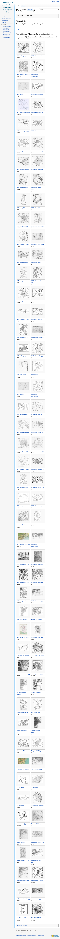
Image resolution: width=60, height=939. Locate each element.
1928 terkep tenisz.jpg (37, 582)
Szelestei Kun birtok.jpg (37, 805)
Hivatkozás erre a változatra (7, 35)
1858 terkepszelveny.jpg (37, 337)
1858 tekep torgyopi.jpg (23, 131)
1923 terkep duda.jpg (36, 414)
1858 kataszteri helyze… (37, 94)
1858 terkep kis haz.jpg (23, 244)
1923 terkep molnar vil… (23, 487)
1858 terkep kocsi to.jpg (37, 244)
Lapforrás (30, 9)
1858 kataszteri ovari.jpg (23, 112)
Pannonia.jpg (20, 787)
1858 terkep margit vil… (23, 262)
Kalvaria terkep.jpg (36, 692)
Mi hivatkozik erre (7, 26)
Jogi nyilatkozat (40, 935)
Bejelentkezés (55, 1)
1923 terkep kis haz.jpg (23, 469)
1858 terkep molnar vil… (23, 281)
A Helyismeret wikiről (31, 935)
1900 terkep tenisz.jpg (37, 356)
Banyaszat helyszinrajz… (23, 655)
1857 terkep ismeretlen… (37, 56)
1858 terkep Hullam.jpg (37, 207)
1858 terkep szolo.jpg (36, 319)
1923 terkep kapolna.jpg (37, 451)
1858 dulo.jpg (20, 94)
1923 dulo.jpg (20, 394)
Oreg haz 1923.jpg (36, 751)
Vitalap (23, 5)
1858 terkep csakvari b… (23, 169)
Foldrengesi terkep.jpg (37, 674)
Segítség (4, 22)
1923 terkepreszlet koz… (37, 524)
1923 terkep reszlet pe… (23, 505)
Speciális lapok (6, 31)
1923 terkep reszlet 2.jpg (37, 487)
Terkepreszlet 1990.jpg (37, 880)
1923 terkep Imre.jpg (22, 451)
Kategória (19, 925)
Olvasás (24, 9)
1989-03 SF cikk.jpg (22, 619)
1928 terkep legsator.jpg (23, 582)
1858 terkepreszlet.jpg (22, 337)
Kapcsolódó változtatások (6, 29)
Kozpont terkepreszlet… (23, 712)
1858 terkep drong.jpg (37, 169)
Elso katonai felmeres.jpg (23, 674)
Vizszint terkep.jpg (36, 899)
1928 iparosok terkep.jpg (23, 544)
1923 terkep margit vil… (37, 469)
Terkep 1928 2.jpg (36, 824)
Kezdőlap (4, 17)
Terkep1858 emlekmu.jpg (37, 842)
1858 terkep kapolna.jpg (37, 226)
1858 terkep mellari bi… (37, 262)
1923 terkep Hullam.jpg (37, 432)
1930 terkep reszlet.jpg (37, 601)
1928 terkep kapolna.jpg (37, 564)
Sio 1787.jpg (34, 787)
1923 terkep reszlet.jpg (37, 505)
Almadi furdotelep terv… (37, 637)
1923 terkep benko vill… (23, 414)
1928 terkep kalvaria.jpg (23, 564)
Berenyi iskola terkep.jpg (37, 655)
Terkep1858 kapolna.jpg (23, 860)
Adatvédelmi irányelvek (21, 935)
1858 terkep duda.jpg (22, 187)
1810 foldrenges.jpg (22, 56)
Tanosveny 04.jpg (21, 824)
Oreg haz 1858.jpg (21, 751)
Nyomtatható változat (8, 33)
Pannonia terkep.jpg (36, 769)
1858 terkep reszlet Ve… (37, 301)
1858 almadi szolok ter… (23, 74)
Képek (25, 925)
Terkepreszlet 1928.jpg (23, 880)
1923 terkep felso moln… (23, 432)
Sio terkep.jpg (20, 805)
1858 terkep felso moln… (23, 207)
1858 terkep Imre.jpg (22, 226)
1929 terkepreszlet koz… (23, 601)
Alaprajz (20, 30)
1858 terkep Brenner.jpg (37, 151)
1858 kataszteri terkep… (37, 112)
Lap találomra (5, 20)
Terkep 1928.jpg (21, 842)
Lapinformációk (6, 37)
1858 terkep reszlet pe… (23, 301)
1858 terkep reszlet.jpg (23, 319)
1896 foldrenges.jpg (22, 356)
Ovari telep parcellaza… (23, 769)
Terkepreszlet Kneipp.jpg (23, 899)
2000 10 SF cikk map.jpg (23, 637)
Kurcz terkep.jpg (35, 712)
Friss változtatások (6, 18)
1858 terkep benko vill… (23, 151)
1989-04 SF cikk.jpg (36, 619)
